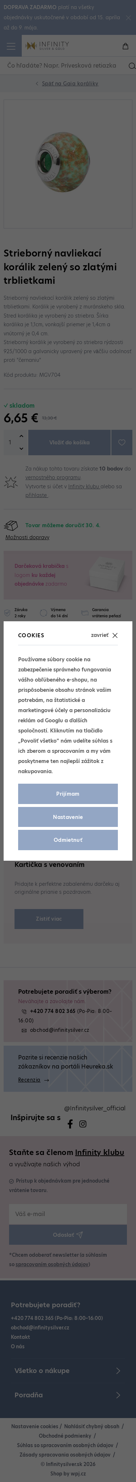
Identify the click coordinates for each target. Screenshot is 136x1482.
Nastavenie (68, 817)
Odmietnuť (68, 840)
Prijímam (68, 793)
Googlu (54, 720)
